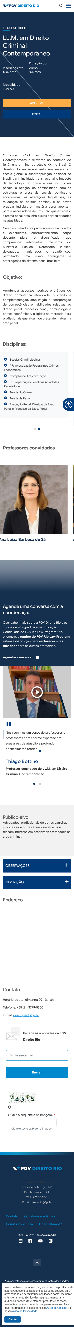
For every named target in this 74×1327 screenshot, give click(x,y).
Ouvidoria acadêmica (40, 1216)
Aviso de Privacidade (24, 1311)
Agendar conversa (21, 657)
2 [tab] (39, 429)
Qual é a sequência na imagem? (30, 1115)
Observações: (37, 865)
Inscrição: (37, 882)
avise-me (37, 103)
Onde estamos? (50, 1224)
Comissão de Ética (19, 1224)
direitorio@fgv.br (41, 1202)
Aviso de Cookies (56, 1307)
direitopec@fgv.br (26, 1015)
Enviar (37, 1072)
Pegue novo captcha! (9, 1107)
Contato (12, 1216)
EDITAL (37, 114)
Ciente (12, 1319)
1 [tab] (35, 429)
